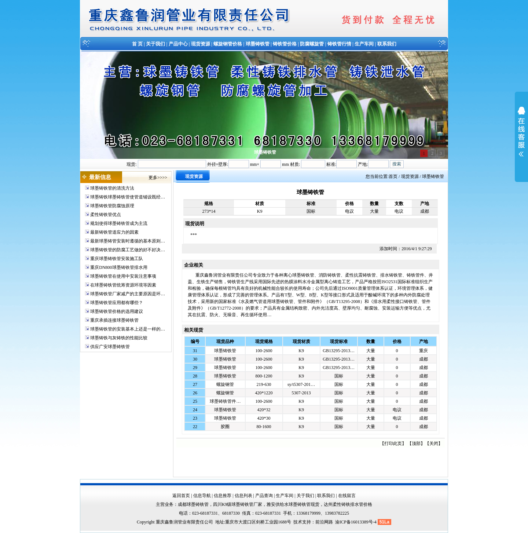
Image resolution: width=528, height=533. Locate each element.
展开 (521, 136)
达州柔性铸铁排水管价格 (348, 504)
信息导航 (202, 495)
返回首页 (181, 495)
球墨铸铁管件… (225, 401)
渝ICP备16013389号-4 (356, 522)
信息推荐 (222, 495)
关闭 (433, 443)
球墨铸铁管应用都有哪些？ (116, 302)
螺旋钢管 (225, 384)
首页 (393, 176)
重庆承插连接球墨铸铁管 (114, 320)
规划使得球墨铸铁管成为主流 (118, 223)
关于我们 (155, 44)
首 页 (137, 44)
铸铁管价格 (285, 44)
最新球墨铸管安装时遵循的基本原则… (127, 241)
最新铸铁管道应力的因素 (114, 232)
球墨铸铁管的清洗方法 (112, 188)
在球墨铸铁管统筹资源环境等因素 (123, 285)
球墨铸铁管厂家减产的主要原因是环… (127, 293)
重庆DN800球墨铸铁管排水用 (118, 267)
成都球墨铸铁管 (193, 504)
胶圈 (225, 426)
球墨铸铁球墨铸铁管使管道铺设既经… (127, 197)
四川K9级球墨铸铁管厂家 (238, 504)
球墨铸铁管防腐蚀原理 (112, 205)
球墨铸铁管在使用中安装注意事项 (123, 276)
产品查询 (264, 495)
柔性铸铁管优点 (105, 214)
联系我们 (386, 44)
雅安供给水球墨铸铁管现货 (293, 504)
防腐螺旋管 (312, 44)
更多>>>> (157, 177)
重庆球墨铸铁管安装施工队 (116, 258)
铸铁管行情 (339, 44)
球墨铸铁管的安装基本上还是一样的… (127, 329)
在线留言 (347, 495)
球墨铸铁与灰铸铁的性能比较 (118, 337)
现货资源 (200, 44)
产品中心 (178, 44)
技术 (297, 522)
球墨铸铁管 (258, 44)
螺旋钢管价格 (227, 44)
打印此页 (393, 443)
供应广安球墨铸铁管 (110, 346)
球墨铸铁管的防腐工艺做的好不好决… (127, 249)
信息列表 (243, 495)
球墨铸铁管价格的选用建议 (116, 311)
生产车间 (364, 44)
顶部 (416, 443)
